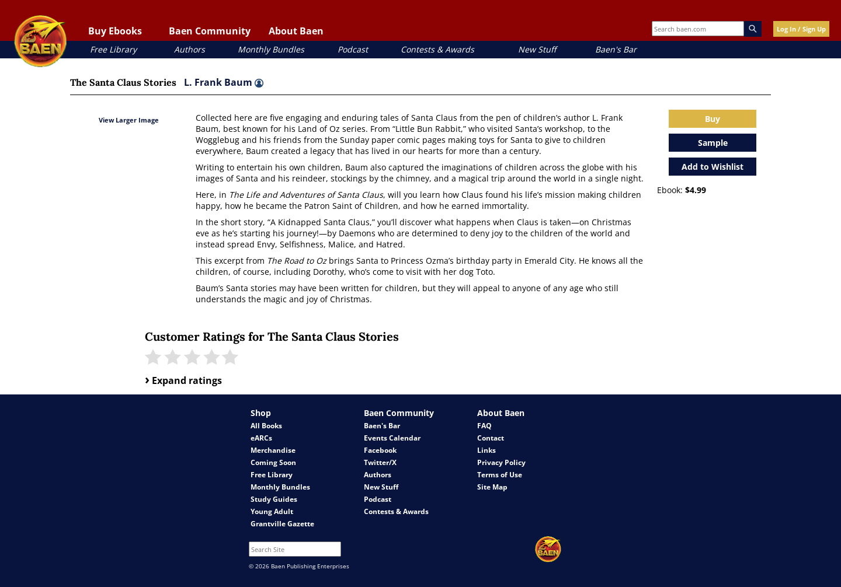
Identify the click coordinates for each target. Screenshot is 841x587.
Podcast (353, 49)
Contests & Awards (437, 49)
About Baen (296, 31)
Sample (713, 142)
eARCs (261, 438)
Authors (189, 49)
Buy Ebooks (115, 31)
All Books (266, 426)
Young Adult (272, 511)
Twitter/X (380, 462)
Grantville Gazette (282, 524)
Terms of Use (499, 475)
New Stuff (537, 49)
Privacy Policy (501, 462)
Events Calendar (392, 438)
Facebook (380, 450)
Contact (490, 438)
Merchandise (273, 450)
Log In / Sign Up (801, 29)
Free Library (113, 49)
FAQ (484, 426)
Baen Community (210, 31)
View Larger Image (129, 120)
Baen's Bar (616, 49)
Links (486, 450)
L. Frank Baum (223, 82)
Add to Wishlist (712, 166)
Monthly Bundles (271, 49)
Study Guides (274, 499)
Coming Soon (273, 462)
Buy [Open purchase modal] (712, 118)
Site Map (492, 487)
